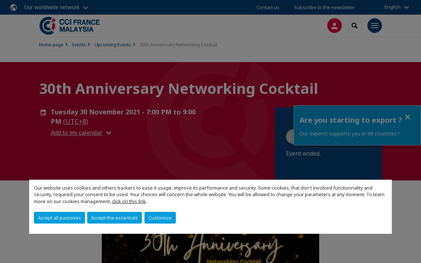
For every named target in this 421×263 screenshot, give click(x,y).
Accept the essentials (114, 217)
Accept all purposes (59, 217)
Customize (160, 217)
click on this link (129, 201)
